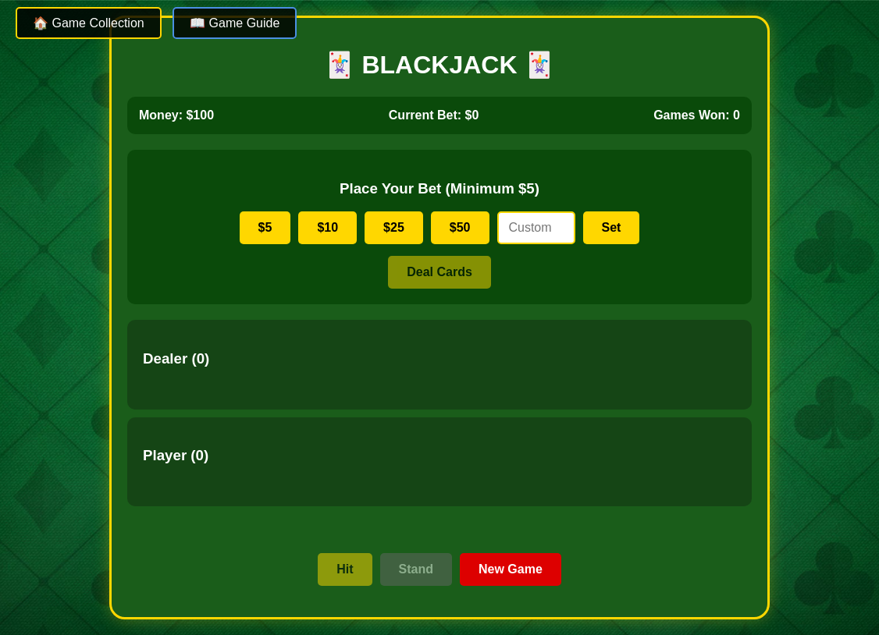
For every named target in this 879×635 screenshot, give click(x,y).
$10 (327, 227)
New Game (511, 569)
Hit (344, 569)
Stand (416, 569)
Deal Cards (439, 271)
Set (611, 227)
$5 (265, 227)
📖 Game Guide (234, 23)
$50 (460, 227)
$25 (393, 227)
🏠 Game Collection (88, 23)
